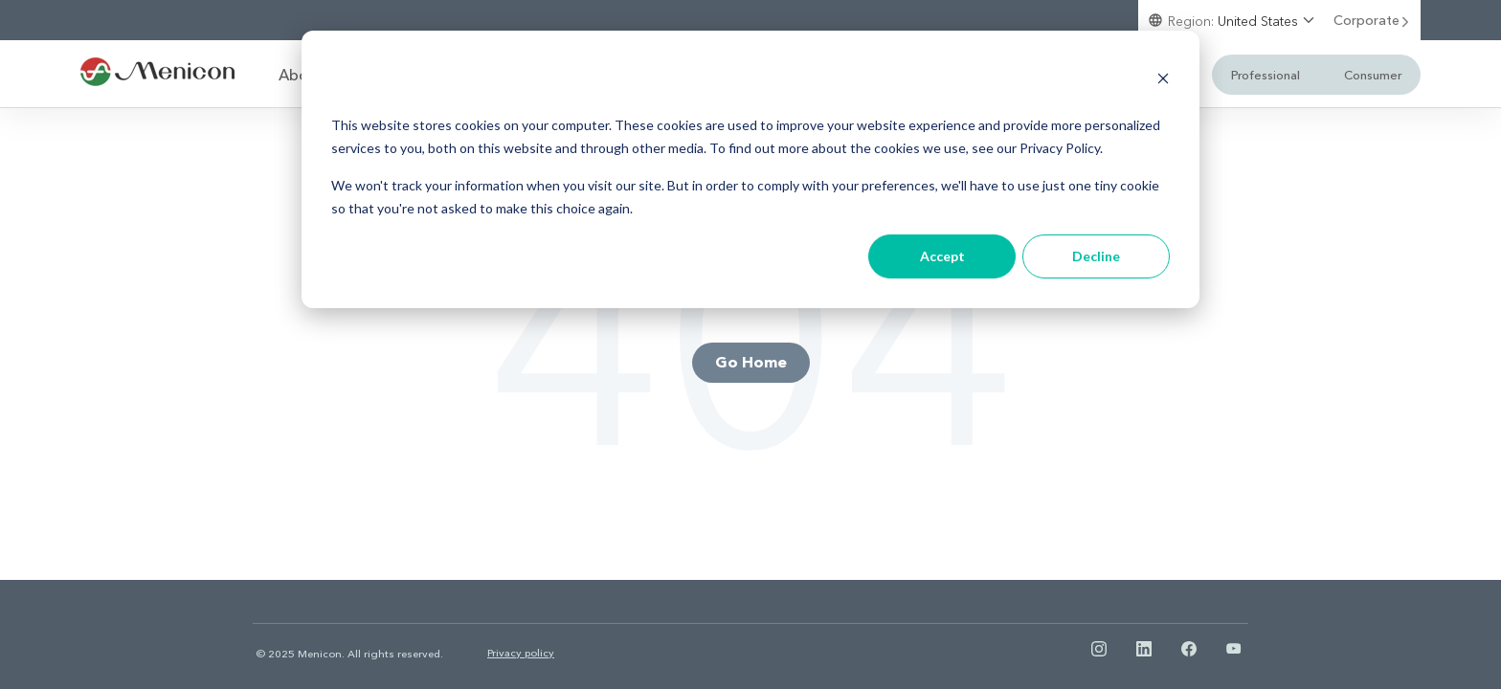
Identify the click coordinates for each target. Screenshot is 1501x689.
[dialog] (750, 169)
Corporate (1372, 20)
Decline (1096, 256)
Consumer (1372, 74)
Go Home (751, 361)
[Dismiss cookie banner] (1163, 80)
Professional (1265, 74)
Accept (942, 256)
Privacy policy (520, 652)
